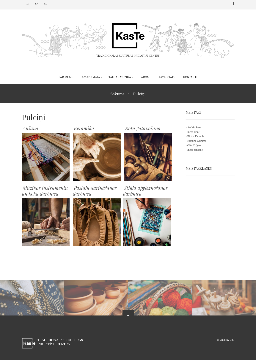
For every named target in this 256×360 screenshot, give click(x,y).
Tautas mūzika (120, 77)
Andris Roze (197, 127)
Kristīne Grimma (199, 140)
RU (45, 3)
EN (36, 3)
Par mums (66, 77)
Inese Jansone (197, 149)
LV (27, 3)
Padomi (145, 77)
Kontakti (190, 77)
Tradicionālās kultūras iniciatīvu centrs (60, 341)
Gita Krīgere (197, 145)
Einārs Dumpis (198, 136)
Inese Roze (196, 131)
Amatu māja (91, 77)
